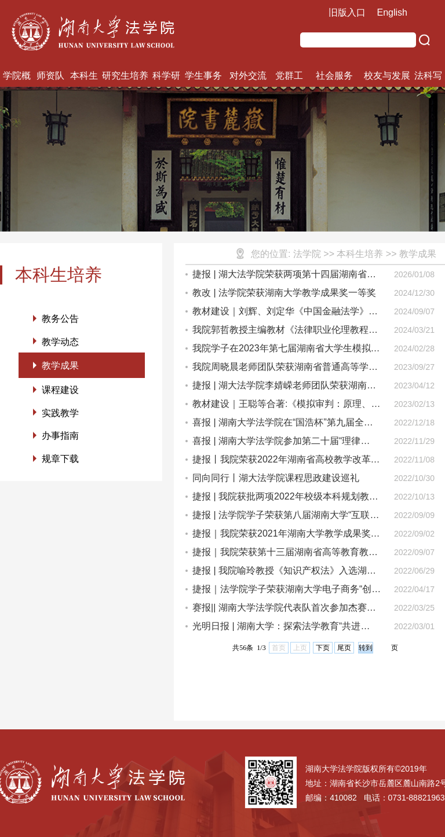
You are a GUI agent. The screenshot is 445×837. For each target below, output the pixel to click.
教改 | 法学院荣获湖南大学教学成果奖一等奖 (284, 293)
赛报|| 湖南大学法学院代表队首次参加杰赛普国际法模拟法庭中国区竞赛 (284, 610)
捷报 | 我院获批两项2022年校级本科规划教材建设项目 (285, 498)
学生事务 (203, 75)
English (392, 12)
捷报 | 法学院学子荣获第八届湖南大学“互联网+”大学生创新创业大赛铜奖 (285, 517)
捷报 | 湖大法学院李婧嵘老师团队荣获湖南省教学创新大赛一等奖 (284, 387)
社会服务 (334, 75)
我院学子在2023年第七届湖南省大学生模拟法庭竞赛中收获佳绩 (286, 350)
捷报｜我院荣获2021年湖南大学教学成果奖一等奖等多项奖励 (286, 535)
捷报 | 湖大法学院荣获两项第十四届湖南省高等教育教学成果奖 (284, 276)
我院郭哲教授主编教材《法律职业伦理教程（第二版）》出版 (280, 332)
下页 (323, 648)
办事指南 (60, 440)
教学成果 (60, 367)
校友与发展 (387, 75)
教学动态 (60, 342)
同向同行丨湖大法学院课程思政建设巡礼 (275, 478)
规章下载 (60, 464)
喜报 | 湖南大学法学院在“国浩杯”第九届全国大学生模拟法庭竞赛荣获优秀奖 (282, 424)
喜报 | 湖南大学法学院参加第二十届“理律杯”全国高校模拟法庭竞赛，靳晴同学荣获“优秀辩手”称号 (283, 443)
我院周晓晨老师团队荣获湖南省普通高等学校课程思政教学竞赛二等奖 (285, 369)
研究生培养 (125, 75)
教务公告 (60, 319)
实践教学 (60, 416)
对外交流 (248, 75)
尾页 (344, 648)
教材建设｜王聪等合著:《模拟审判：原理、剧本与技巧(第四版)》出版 (286, 406)
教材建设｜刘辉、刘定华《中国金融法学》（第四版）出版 (280, 313)
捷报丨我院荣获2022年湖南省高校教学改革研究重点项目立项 (286, 461)
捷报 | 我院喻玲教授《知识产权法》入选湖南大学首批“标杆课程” (284, 573)
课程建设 (60, 393)
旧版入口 (347, 12)
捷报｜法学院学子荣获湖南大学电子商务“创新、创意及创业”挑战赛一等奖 (281, 591)
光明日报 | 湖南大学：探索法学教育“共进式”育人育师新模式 (276, 628)
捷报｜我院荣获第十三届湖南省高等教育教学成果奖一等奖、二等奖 (285, 554)
